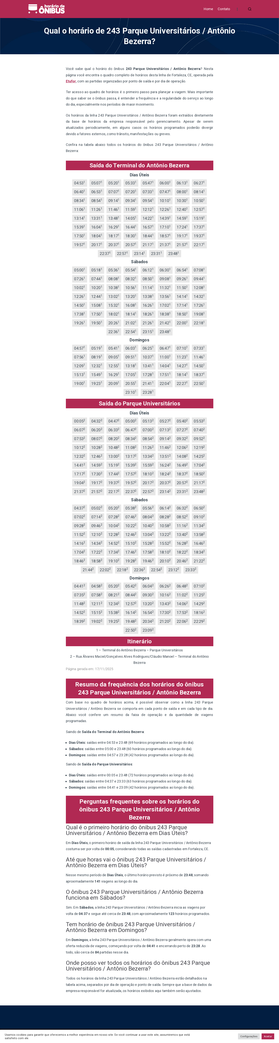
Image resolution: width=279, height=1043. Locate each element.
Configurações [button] (248, 1036)
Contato (224, 9)
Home (208, 9)
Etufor (71, 81)
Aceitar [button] (268, 1036)
